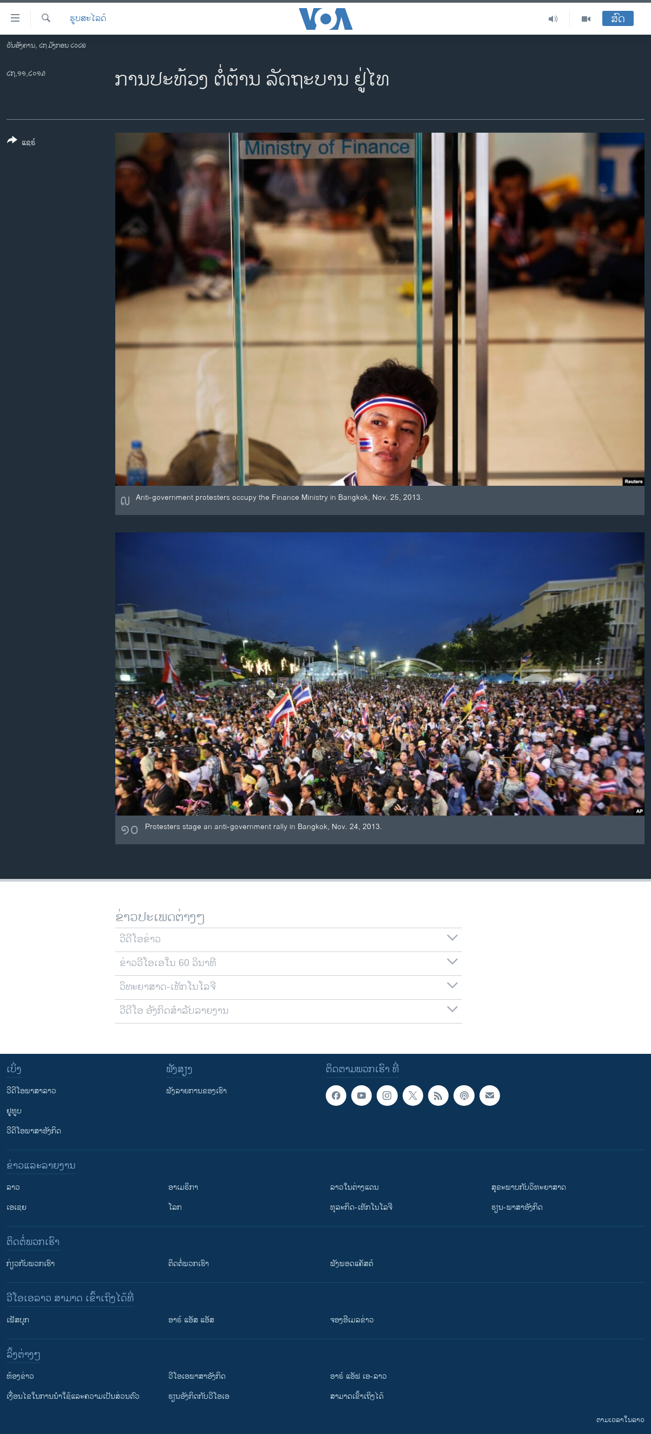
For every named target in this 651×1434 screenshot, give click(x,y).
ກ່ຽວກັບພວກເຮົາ (30, 1263)
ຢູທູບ (14, 1111)
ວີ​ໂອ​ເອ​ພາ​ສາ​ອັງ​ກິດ (197, 1376)
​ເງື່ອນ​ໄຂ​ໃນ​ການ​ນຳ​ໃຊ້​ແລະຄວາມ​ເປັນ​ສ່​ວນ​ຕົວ (73, 1396)
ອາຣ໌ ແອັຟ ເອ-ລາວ (358, 1376)
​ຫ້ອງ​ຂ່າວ (20, 1376)
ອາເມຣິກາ (183, 1187)
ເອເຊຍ (16, 1207)
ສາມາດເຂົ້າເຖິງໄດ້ (357, 1396)
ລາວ (13, 1187)
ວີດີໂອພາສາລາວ (31, 1091)
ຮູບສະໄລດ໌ (88, 18)
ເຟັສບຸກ (17, 1320)
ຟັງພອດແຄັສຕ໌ (351, 1263)
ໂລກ (175, 1207)
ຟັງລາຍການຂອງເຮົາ (196, 1091)
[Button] (21, 143)
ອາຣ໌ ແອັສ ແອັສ (191, 1320)
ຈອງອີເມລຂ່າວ (352, 1320)
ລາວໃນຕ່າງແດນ (354, 1187)
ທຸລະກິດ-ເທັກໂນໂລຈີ (361, 1207)
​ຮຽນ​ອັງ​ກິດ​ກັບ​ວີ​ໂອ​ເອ (198, 1396)
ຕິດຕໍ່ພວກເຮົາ (188, 1263)
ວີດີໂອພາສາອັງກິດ (33, 1131)
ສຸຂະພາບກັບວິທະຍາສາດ (528, 1187)
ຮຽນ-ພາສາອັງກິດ (517, 1207)
